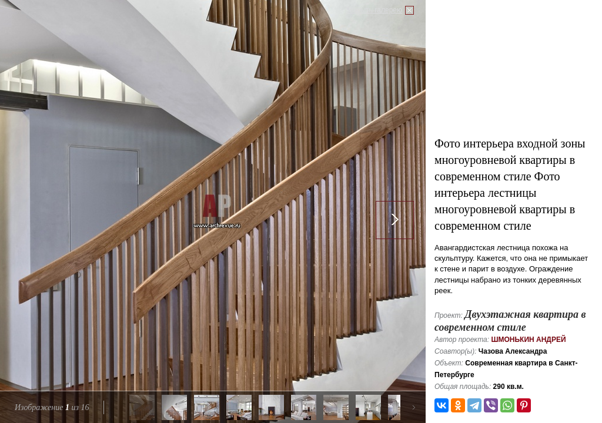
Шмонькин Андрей (528, 339)
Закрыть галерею (374, 10)
